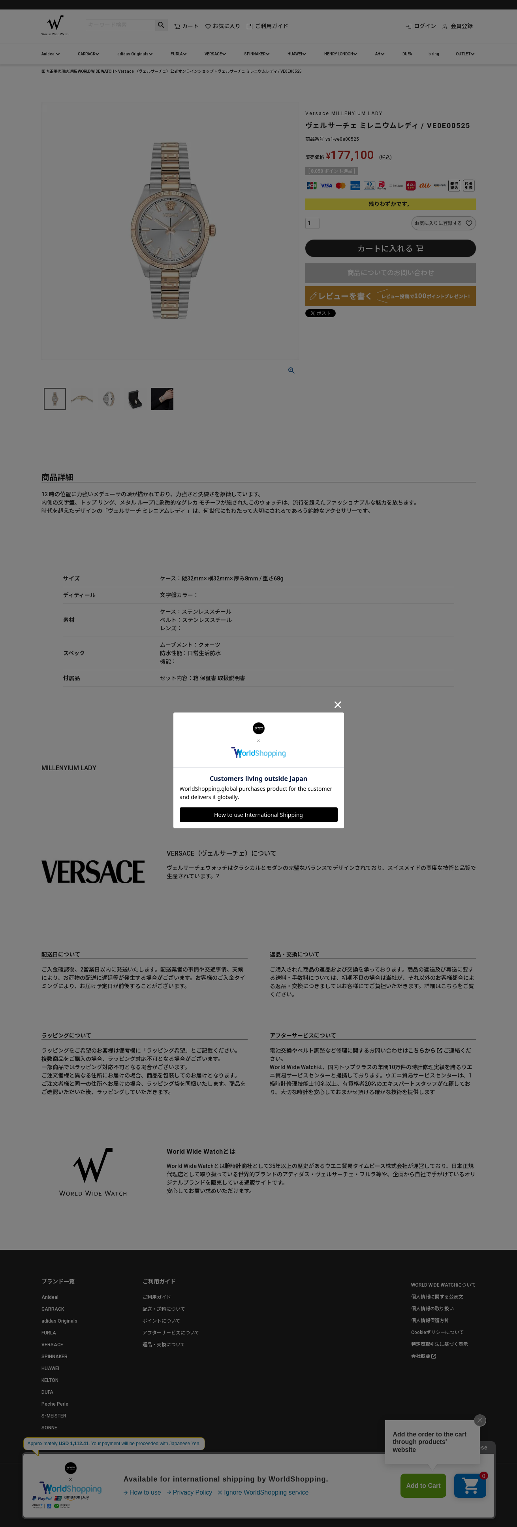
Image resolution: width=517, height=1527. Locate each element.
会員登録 (457, 26)
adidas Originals (133, 54)
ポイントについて (161, 1321)
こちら (449, 986)
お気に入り (223, 26)
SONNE (49, 1428)
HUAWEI (295, 54)
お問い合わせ (133, 1495)
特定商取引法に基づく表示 (439, 1344)
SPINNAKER (254, 54)
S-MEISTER (53, 1416)
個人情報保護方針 (430, 1320)
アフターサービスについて (171, 1333)
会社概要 (420, 1356)
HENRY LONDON (338, 54)
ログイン (421, 26)
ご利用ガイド (267, 26)
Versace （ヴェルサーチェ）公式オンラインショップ (166, 71)
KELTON (49, 1380)
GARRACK (86, 54)
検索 (161, 25)
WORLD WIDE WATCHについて (443, 1285)
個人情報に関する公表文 (437, 1297)
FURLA (176, 54)
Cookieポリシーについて (437, 1332)
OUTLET (463, 54)
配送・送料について (164, 1309)
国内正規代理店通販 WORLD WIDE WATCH (77, 71)
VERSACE (213, 54)
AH (377, 54)
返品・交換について (164, 1344)
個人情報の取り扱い (432, 1309)
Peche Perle (54, 1404)
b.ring (434, 54)
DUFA (407, 54)
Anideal (48, 54)
